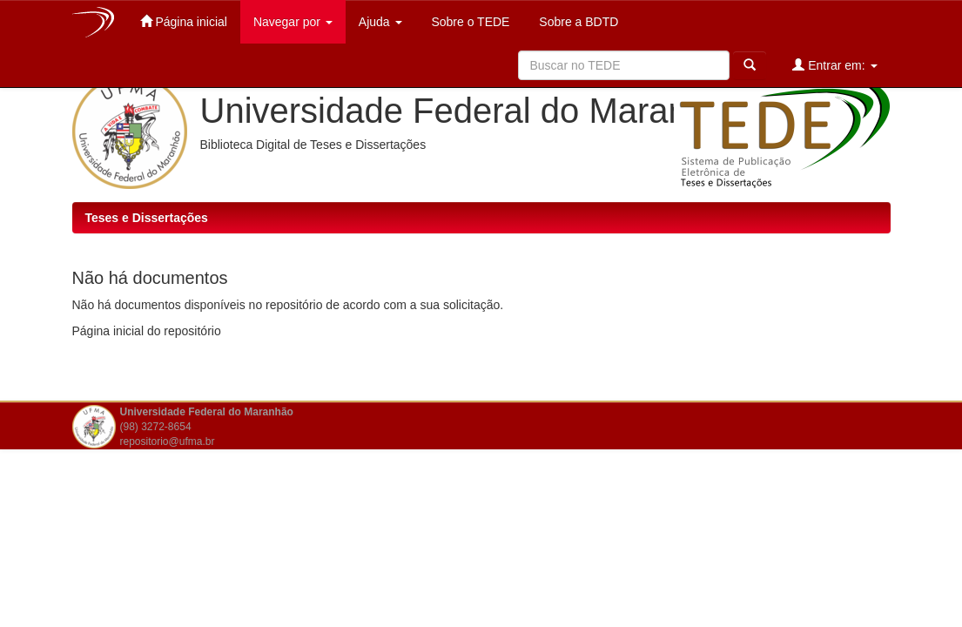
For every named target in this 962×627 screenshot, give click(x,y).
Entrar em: (834, 64)
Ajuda (380, 22)
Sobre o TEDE (469, 22)
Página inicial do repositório (146, 331)
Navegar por (293, 22)
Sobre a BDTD (576, 22)
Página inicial (183, 21)
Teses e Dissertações (146, 218)
